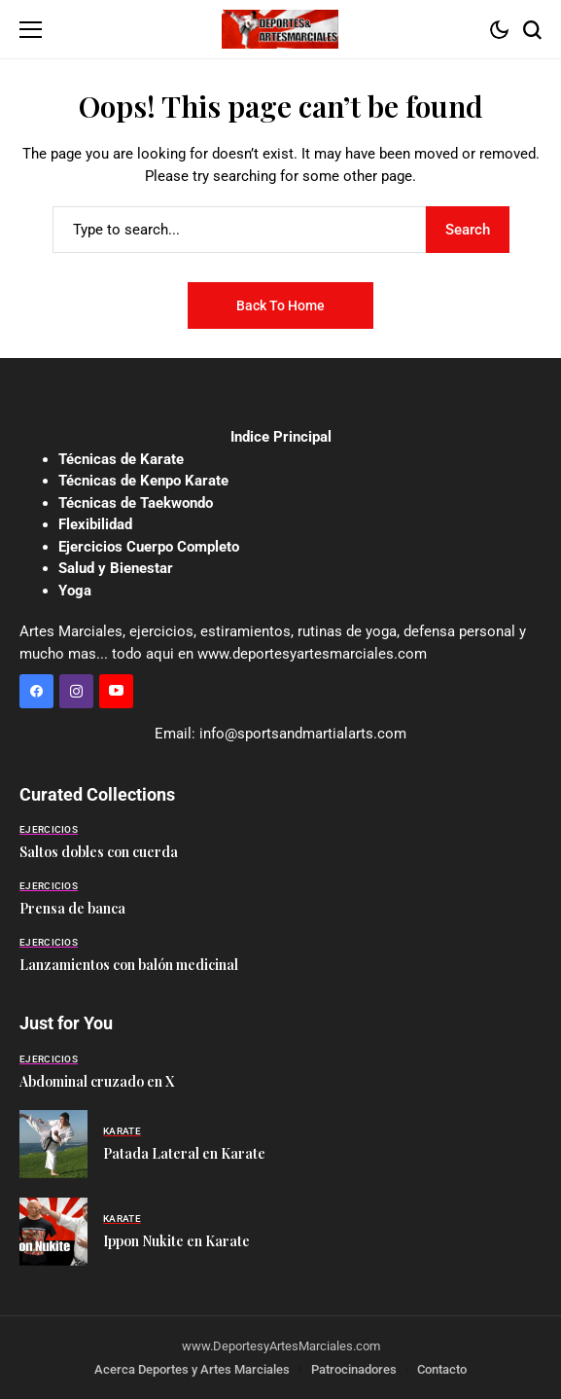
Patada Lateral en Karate (184, 1153)
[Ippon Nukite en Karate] (53, 1232)
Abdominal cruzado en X (96, 1081)
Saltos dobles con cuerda (98, 852)
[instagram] (76, 691)
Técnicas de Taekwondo (135, 503)
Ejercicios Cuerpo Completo (148, 547)
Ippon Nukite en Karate (176, 1241)
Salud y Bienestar (115, 568)
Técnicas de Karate (121, 459)
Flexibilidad (95, 524)
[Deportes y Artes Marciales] (280, 29)
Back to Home (280, 305)
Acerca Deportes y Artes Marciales (192, 1369)
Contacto (442, 1369)
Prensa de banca (72, 908)
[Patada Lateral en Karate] (53, 1144)
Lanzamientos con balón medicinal (128, 964)
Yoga (74, 590)
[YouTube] (116, 691)
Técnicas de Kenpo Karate (143, 480)
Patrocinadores (354, 1369)
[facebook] (36, 691)
